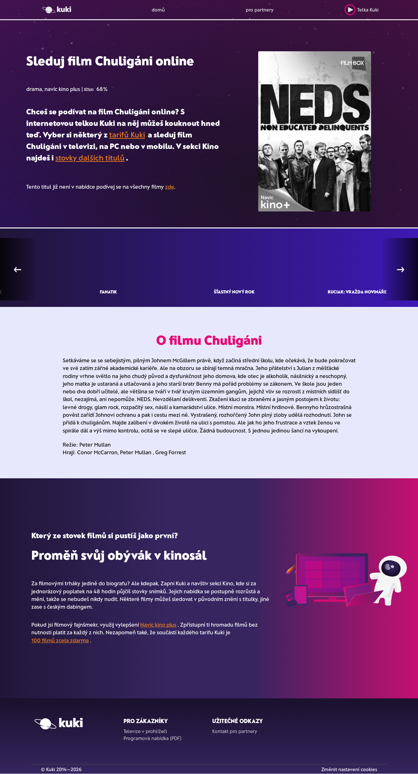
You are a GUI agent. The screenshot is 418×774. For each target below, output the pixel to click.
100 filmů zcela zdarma (60, 640)
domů (158, 9)
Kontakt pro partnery (234, 731)
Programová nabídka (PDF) (152, 738)
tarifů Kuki (127, 134)
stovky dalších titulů (90, 157)
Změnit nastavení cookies (349, 769)
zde (169, 186)
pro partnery (260, 9)
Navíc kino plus (158, 624)
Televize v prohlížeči (145, 731)
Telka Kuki (361, 9)
